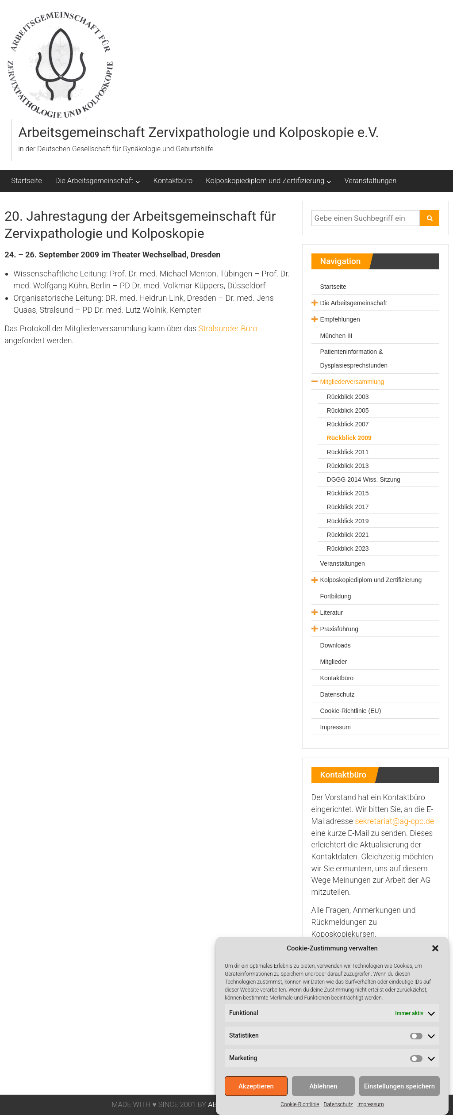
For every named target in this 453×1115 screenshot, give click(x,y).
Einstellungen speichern (399, 1100)
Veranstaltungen (371, 180)
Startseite (26, 180)
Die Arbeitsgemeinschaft (94, 180)
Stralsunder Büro (228, 328)
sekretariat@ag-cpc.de (394, 821)
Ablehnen (323, 1100)
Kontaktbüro (173, 180)
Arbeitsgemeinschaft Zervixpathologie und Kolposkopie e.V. (198, 132)
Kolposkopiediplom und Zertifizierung (265, 180)
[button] (435, 961)
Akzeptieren (256, 1100)
